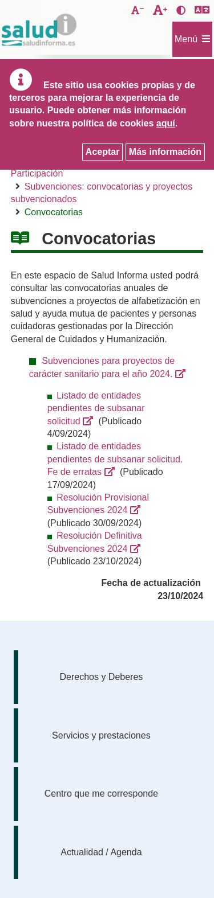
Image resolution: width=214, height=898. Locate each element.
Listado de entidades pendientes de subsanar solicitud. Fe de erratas (115, 459)
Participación (37, 173)
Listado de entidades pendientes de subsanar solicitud (96, 408)
